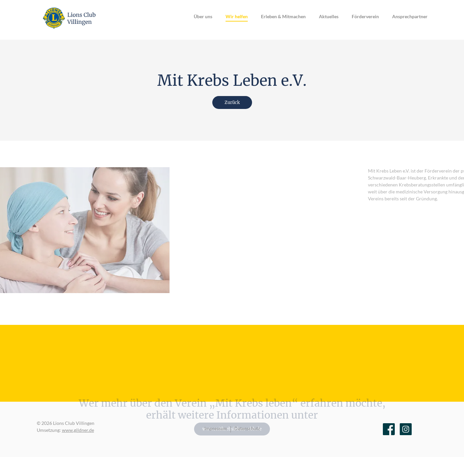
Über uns (203, 16)
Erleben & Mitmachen (283, 16)
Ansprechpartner (410, 16)
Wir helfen (237, 16)
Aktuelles (328, 16)
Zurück (232, 102)
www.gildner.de (78, 430)
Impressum (215, 428)
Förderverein (365, 16)
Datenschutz (247, 428)
